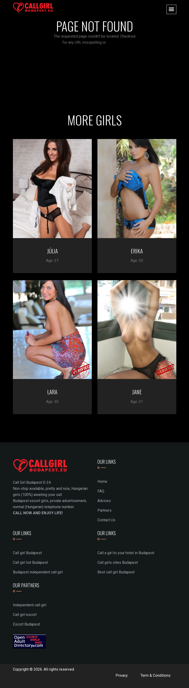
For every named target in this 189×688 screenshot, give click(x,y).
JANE (137, 391)
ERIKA (137, 251)
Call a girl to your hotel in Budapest (125, 553)
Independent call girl (29, 605)
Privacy (122, 675)
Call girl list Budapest (30, 562)
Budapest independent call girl (38, 572)
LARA (52, 391)
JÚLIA (52, 251)
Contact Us (106, 520)
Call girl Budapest (27, 553)
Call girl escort (25, 614)
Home (102, 481)
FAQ (100, 491)
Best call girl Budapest (116, 572)
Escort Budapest (26, 624)
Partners (104, 510)
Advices (104, 501)
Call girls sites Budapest (117, 562)
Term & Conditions (155, 675)
